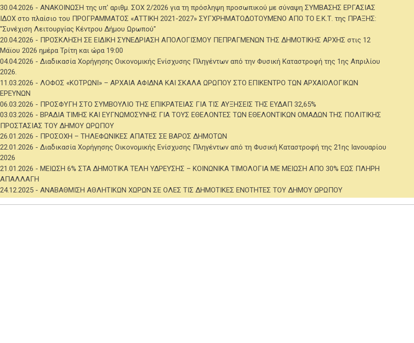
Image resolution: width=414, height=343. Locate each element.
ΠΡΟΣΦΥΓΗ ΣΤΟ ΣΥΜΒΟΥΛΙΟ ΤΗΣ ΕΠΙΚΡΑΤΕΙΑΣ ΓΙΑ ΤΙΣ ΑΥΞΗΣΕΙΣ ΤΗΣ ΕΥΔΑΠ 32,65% (178, 104)
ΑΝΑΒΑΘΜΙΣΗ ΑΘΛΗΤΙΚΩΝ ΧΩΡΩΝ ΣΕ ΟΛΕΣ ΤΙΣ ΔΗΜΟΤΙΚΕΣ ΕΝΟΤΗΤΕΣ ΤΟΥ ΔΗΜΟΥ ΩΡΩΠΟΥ (191, 190)
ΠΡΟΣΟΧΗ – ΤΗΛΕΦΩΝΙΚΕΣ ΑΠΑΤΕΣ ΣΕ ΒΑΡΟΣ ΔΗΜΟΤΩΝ (133, 136)
